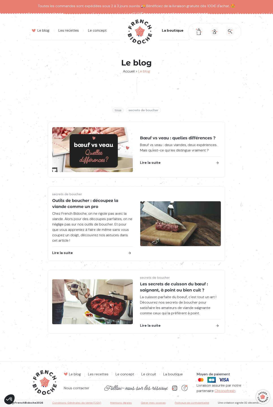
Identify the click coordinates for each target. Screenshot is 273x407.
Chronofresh (225, 390)
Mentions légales (121, 403)
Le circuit (148, 374)
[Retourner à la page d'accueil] (140, 32)
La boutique (172, 30)
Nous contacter (76, 388)
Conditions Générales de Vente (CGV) (76, 403)
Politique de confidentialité (192, 403)
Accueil (129, 71)
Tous (118, 110)
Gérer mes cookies (153, 403)
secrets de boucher (143, 110)
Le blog (75, 374)
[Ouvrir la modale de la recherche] (230, 31)
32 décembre (252, 403)
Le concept (125, 374)
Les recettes (98, 374)
